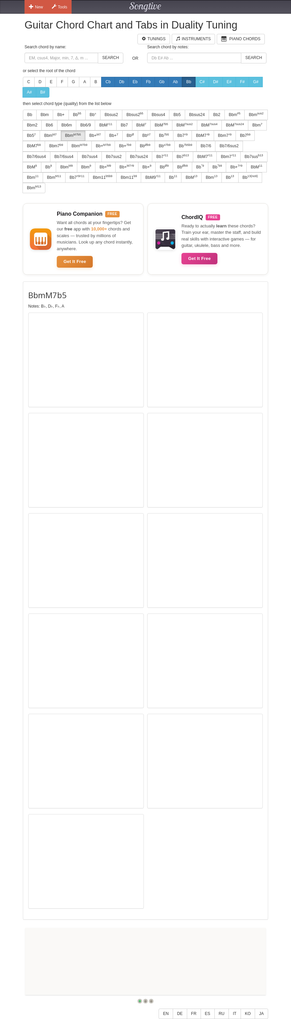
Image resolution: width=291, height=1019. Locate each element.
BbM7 (202, 135)
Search (110, 57)
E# (229, 81)
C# (202, 81)
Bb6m (66, 125)
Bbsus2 (111, 114)
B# (42, 92)
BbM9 (152, 177)
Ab (175, 81)
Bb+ (61, 114)
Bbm (45, 114)
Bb (188, 81)
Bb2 (216, 114)
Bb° (93, 114)
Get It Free (75, 261)
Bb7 (124, 125)
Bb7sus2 (114, 156)
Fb (148, 81)
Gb (161, 81)
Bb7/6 (206, 146)
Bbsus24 (197, 114)
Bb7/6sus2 (229, 146)
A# (29, 92)
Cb (108, 81)
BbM (105, 125)
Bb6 (49, 125)
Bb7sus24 (139, 156)
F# (242, 81)
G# (255, 81)
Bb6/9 (85, 125)
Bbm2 (32, 125)
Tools (59, 6)
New (36, 6)
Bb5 (176, 114)
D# (215, 81)
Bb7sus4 (89, 156)
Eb (135, 81)
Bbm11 (102, 177)
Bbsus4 (158, 114)
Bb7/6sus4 (36, 156)
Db (121, 81)
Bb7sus (254, 156)
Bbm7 (225, 135)
